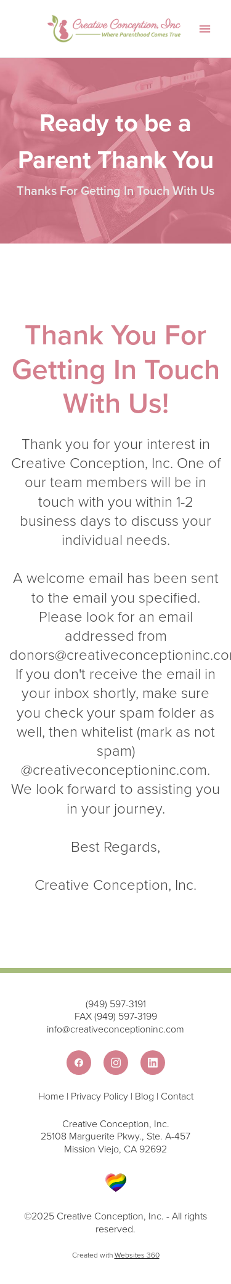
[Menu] (205, 28)
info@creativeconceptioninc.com (115, 1029)
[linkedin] (152, 1062)
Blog (144, 1096)
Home (52, 1096)
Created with (116, 1255)
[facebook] (79, 1062)
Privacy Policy (99, 1096)
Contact (177, 1096)
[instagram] (115, 1062)
